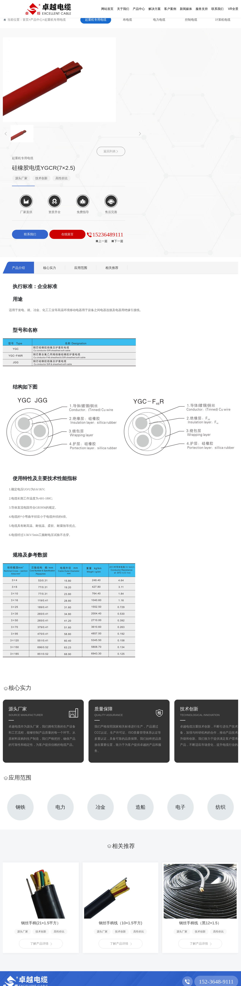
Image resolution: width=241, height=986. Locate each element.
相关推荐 (119, 163)
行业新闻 (112, 938)
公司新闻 (112, 932)
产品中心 (36, 19)
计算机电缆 (222, 19)
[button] (6, 133)
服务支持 (137, 919)
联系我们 (161, 919)
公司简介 (9, 932)
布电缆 (127, 19)
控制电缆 (191, 19)
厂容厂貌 (9, 951)
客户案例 (89, 919)
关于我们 (10, 919)
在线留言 (160, 938)
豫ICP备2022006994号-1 (169, 980)
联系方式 (160, 932)
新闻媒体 (113, 919)
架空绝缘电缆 (36, 964)
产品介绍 (19, 163)
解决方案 (65, 919)
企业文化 (9, 938)
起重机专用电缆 (55, 19)
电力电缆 (159, 19)
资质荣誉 (9, 945)
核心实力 (53, 163)
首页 (26, 19)
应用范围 (86, 163)
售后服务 (136, 938)
